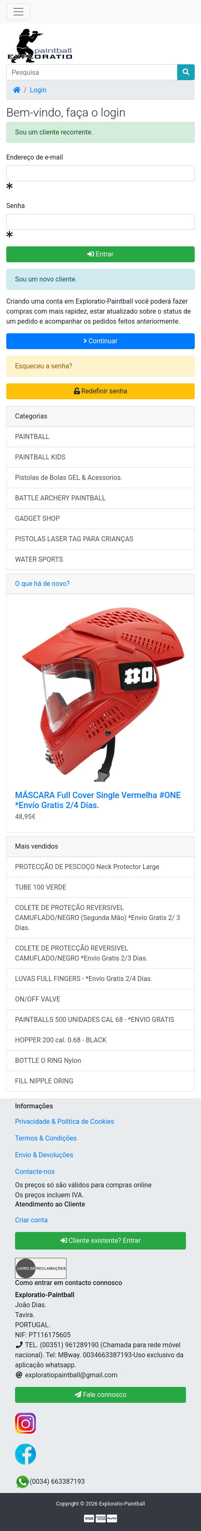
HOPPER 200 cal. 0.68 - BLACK (61, 1040)
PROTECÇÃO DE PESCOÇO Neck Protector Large (87, 867)
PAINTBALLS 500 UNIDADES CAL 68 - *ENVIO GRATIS (94, 1020)
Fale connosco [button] (101, 1395)
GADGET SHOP (37, 518)
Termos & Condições (46, 1138)
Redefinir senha (100, 391)
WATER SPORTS (39, 559)
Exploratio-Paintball (122, 1504)
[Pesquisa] (92, 72)
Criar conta (31, 1220)
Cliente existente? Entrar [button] (101, 1241)
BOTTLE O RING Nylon (48, 1061)
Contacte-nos (35, 1172)
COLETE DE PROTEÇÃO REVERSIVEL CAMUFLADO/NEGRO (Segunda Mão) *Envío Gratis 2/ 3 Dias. (97, 918)
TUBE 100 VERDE (40, 887)
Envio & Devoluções (44, 1155)
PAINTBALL (32, 437)
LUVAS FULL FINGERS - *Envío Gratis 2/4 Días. (84, 979)
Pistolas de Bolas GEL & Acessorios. (68, 478)
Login (38, 90)
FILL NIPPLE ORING (44, 1081)
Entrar (100, 254)
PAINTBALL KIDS (40, 457)
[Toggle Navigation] (18, 11)
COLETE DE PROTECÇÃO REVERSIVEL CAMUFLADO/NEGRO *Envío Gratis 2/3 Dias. (81, 953)
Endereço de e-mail (34, 157)
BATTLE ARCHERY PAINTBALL (60, 498)
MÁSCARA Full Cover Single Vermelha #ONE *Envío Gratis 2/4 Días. (98, 800)
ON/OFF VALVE (37, 999)
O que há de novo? (42, 584)
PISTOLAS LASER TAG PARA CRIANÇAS (74, 539)
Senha (15, 206)
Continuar (100, 341)
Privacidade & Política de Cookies (64, 1121)
